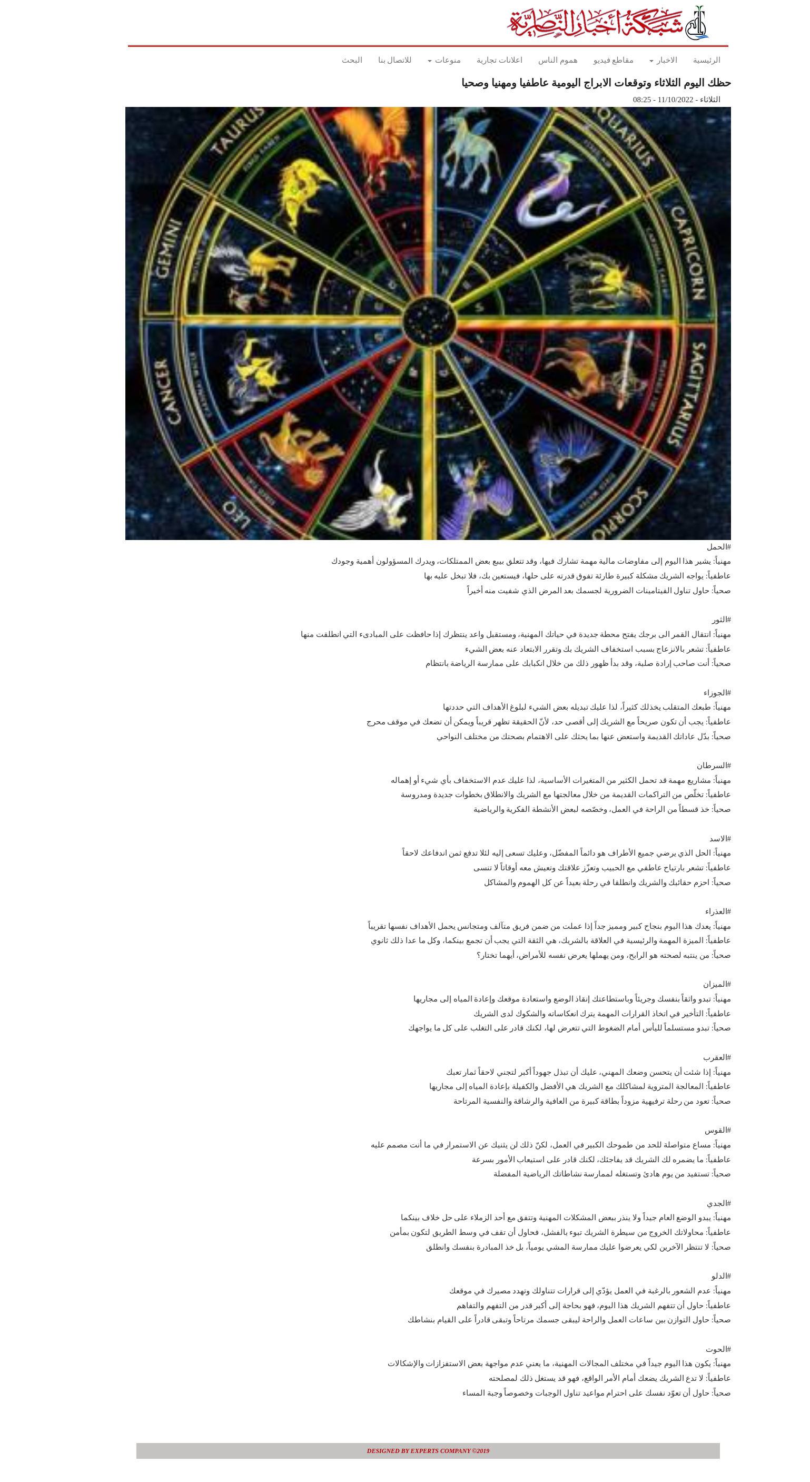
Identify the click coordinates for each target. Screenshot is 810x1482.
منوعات (421, 60)
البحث (329, 60)
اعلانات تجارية (476, 60)
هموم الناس (535, 60)
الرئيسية (683, 60)
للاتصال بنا (372, 60)
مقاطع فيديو (590, 60)
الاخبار (640, 60)
